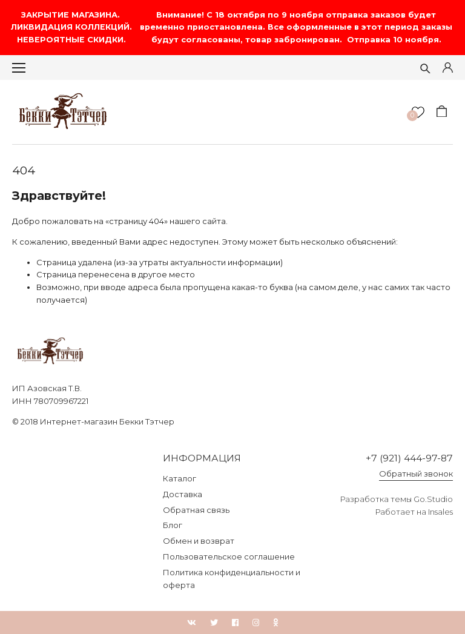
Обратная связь (196, 510)
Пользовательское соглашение (229, 556)
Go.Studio (433, 499)
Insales (440, 512)
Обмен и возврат (198, 541)
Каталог (179, 478)
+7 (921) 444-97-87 (409, 458)
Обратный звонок (416, 473)
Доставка (182, 494)
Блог (172, 525)
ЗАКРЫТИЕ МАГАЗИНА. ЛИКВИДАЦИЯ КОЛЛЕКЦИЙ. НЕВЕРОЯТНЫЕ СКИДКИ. (72, 27)
